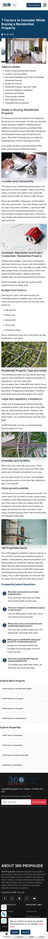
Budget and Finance (13, 83)
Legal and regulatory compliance (19, 90)
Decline (25, 932)
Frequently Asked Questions (17, 103)
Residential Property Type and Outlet (20, 87)
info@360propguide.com (12, 789)
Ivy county (7, 917)
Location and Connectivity (16, 74)
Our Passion (31, 911)
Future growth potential (15, 96)
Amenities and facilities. (14, 93)
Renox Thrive (7, 911)
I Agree (15, 932)
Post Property (34, 5)
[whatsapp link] (4, 921)
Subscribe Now (38, 802)
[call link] (4, 914)
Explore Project (33, 917)
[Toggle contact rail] (4, 907)
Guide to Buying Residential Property (20, 71)
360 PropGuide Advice (14, 100)
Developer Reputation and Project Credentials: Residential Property (24, 78)
